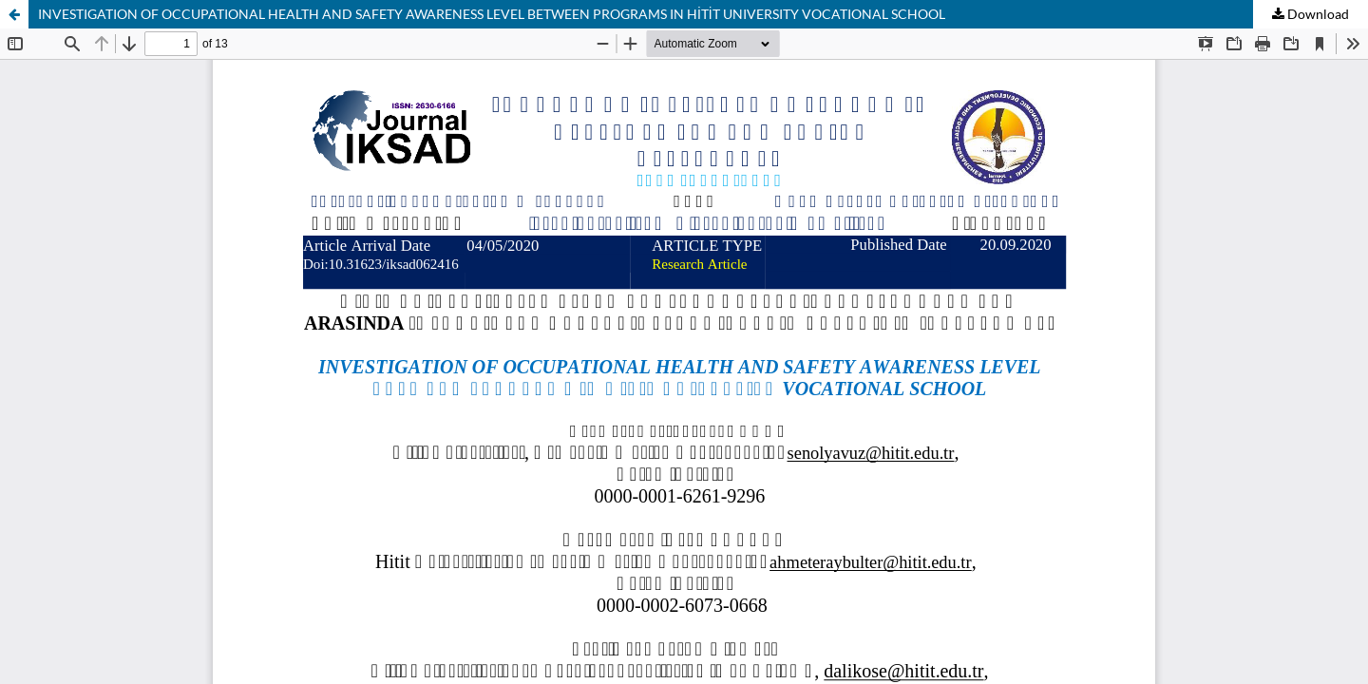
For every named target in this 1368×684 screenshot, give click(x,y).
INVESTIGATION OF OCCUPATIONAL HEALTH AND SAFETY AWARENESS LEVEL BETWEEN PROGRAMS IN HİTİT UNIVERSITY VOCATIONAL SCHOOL (491, 14)
